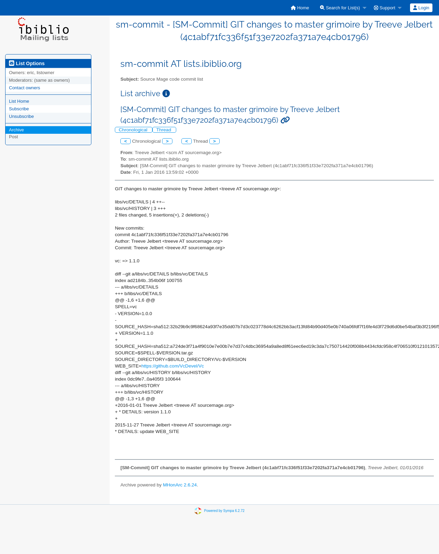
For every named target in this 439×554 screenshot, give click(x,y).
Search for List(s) (340, 7)
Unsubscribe (21, 116)
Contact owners (24, 87)
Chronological (134, 129)
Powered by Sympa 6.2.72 (224, 511)
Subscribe (19, 108)
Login (421, 7)
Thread (164, 129)
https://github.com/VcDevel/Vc (172, 366)
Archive (16, 129)
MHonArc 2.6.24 (180, 484)
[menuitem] (300, 8)
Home (300, 7)
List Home (19, 101)
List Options (26, 63)
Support (384, 7)
